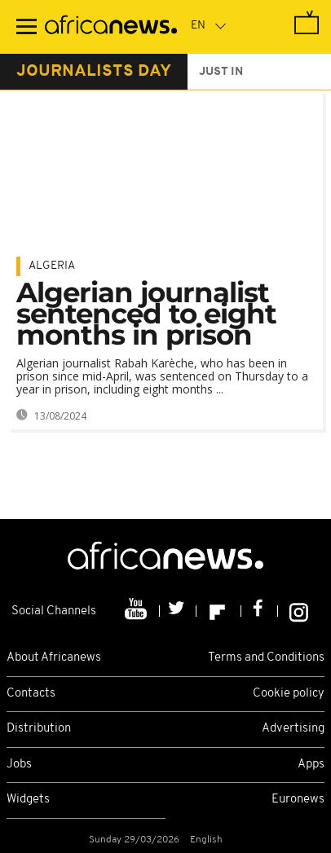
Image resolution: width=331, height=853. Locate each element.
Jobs (19, 764)
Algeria (52, 266)
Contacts (31, 694)
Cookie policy (288, 694)
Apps (311, 764)
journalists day (93, 72)
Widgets (28, 800)
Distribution (39, 729)
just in (221, 72)
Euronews (297, 800)
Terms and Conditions (266, 658)
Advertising (293, 729)
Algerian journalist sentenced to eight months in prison (146, 313)
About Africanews (54, 658)
